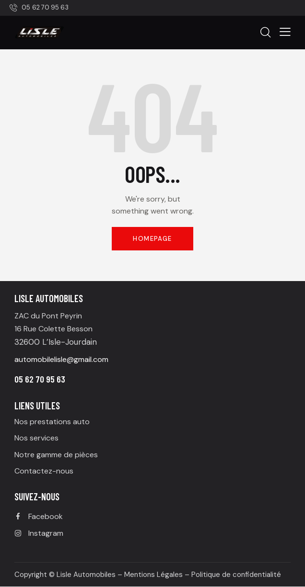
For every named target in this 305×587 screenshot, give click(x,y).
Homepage (152, 239)
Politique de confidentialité (236, 574)
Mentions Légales (153, 574)
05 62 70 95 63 (39, 378)
